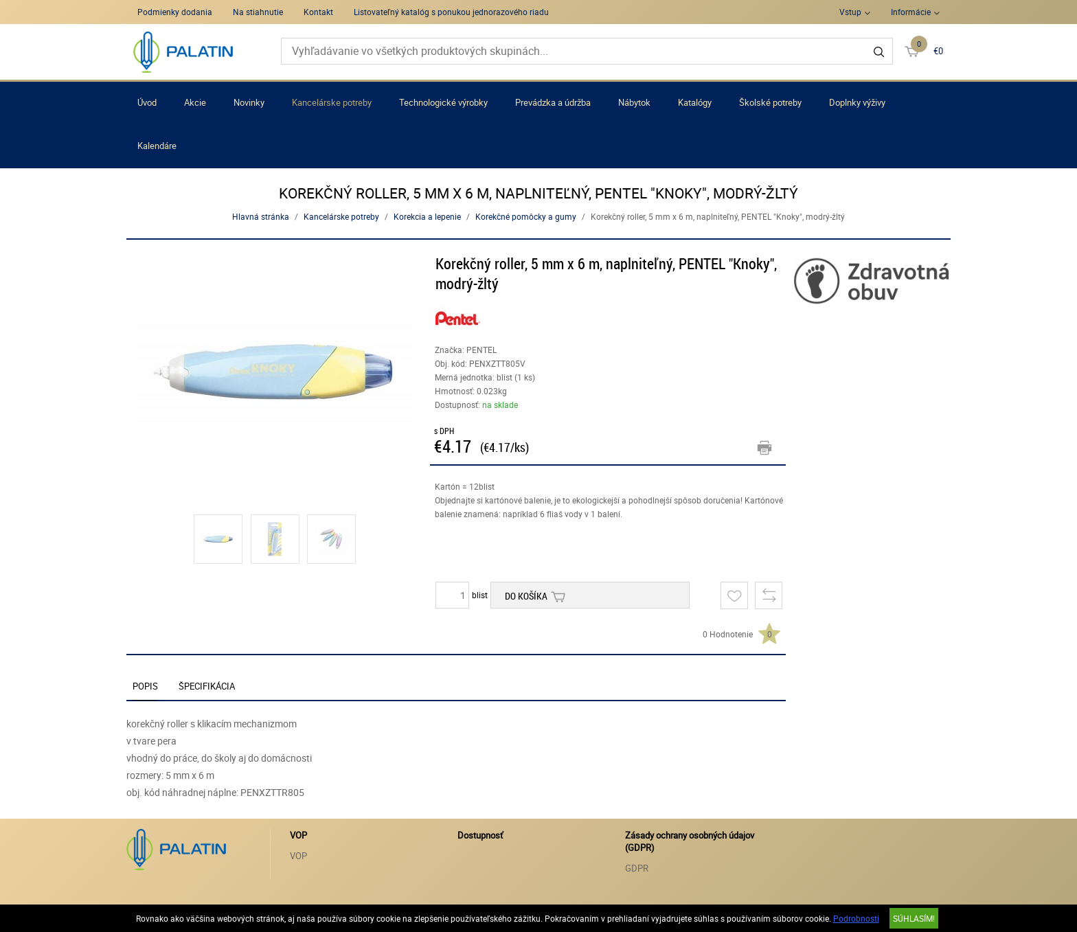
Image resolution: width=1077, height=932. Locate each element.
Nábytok (634, 102)
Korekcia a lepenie (427, 216)
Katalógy (695, 102)
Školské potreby (770, 102)
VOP (298, 856)
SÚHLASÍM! (914, 918)
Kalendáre (157, 145)
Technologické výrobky (443, 102)
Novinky (249, 102)
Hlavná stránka (260, 216)
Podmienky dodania (174, 11)
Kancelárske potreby (332, 102)
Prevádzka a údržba (553, 102)
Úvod (147, 102)
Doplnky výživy (857, 102)
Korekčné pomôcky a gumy (525, 216)
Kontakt (318, 11)
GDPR (636, 868)
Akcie (195, 102)
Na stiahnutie (258, 11)
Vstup (850, 11)
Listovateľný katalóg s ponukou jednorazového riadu (451, 11)
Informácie (911, 11)
